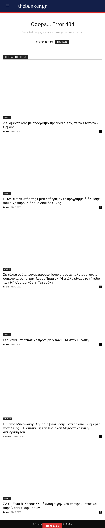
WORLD (7, 118)
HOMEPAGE (62, 42)
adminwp (7, 436)
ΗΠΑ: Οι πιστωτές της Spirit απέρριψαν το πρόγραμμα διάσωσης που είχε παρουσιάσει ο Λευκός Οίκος (51, 201)
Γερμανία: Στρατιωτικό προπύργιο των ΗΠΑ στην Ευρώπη (46, 340)
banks (6, 131)
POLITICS (7, 419)
